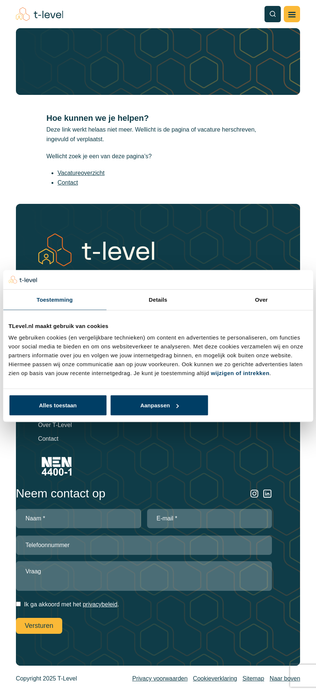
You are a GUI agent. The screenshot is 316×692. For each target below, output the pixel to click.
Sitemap (253, 678)
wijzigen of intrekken (240, 373)
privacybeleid (100, 604)
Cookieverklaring (215, 678)
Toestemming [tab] (55, 299)
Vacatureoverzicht (80, 173)
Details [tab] (158, 299)
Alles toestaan (58, 405)
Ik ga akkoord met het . (71, 604)
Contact (67, 182)
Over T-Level (55, 425)
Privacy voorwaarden (159, 678)
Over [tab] (261, 299)
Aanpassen (159, 405)
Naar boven (285, 678)
